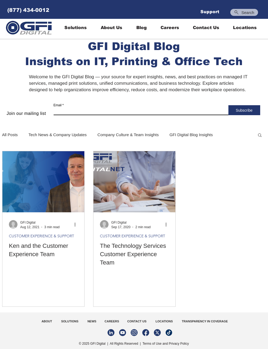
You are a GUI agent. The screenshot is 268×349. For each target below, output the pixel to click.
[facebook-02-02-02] (146, 333)
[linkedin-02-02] (111, 333)
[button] (259, 135)
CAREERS (111, 321)
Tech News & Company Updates (58, 134)
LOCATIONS (164, 321)
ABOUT (47, 321)
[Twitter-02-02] (157, 333)
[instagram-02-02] (134, 333)
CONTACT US (137, 321)
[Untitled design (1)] (169, 333)
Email (58, 105)
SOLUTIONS (69, 321)
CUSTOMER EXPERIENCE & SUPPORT (41, 236)
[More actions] (77, 224)
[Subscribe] (244, 110)
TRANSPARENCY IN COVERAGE (205, 321)
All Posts (10, 134)
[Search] (244, 12)
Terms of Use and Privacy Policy (165, 344)
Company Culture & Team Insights (128, 134)
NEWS (91, 321)
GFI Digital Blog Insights (191, 134)
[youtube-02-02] (123, 333)
